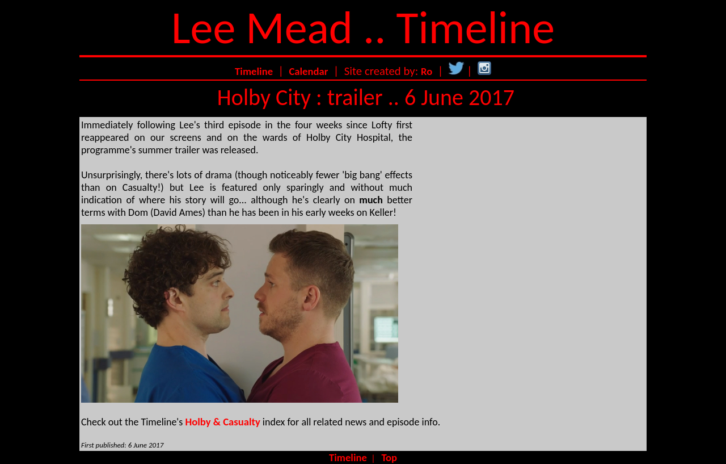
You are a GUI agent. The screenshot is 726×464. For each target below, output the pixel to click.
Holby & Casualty (222, 421)
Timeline (254, 71)
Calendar (308, 71)
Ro (426, 71)
